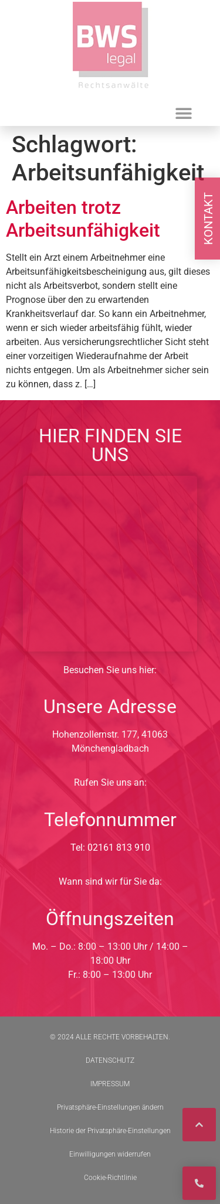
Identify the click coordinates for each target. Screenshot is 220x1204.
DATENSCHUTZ (110, 1060)
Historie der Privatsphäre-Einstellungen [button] (110, 1131)
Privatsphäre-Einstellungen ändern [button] (110, 1107)
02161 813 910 (118, 847)
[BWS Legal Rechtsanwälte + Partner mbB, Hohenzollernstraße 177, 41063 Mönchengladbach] (110, 564)
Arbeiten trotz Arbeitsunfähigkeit (83, 218)
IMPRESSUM (110, 1084)
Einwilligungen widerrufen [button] (110, 1154)
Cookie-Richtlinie (110, 1178)
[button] (184, 113)
